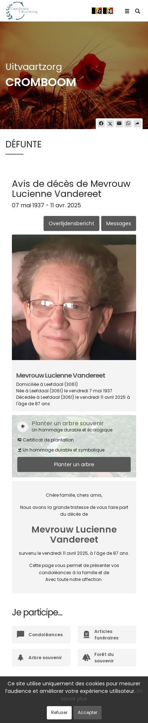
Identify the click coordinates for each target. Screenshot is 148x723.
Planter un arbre (74, 464)
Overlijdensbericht (71, 223)
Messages (118, 223)
